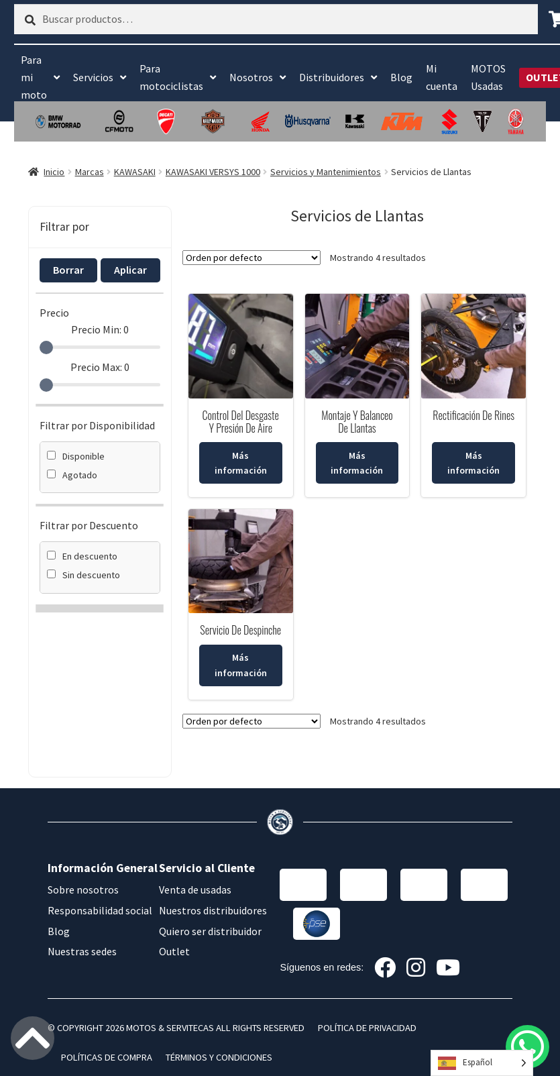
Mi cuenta (441, 77)
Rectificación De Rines (473, 415)
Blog (401, 77)
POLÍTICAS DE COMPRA (106, 1057)
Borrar (68, 269)
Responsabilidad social (100, 910)
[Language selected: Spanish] (482, 1063)
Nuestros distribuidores (213, 910)
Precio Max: (99, 367)
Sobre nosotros (83, 889)
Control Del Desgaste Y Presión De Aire (241, 421)
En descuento (82, 556)
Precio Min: (100, 329)
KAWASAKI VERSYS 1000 (213, 172)
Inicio (54, 172)
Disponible (76, 456)
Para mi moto (34, 77)
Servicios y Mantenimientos (325, 172)
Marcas (89, 172)
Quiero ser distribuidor (210, 931)
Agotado (72, 475)
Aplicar (130, 269)
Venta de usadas (195, 889)
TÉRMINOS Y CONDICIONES (219, 1057)
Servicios (93, 77)
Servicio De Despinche (240, 630)
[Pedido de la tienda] (251, 257)
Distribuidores (331, 77)
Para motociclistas (171, 77)
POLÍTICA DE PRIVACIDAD (367, 1028)
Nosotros (251, 77)
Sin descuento (83, 575)
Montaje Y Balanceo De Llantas (357, 421)
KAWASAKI (135, 172)
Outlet (174, 951)
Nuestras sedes (82, 951)
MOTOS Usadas (488, 77)
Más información (241, 463)
